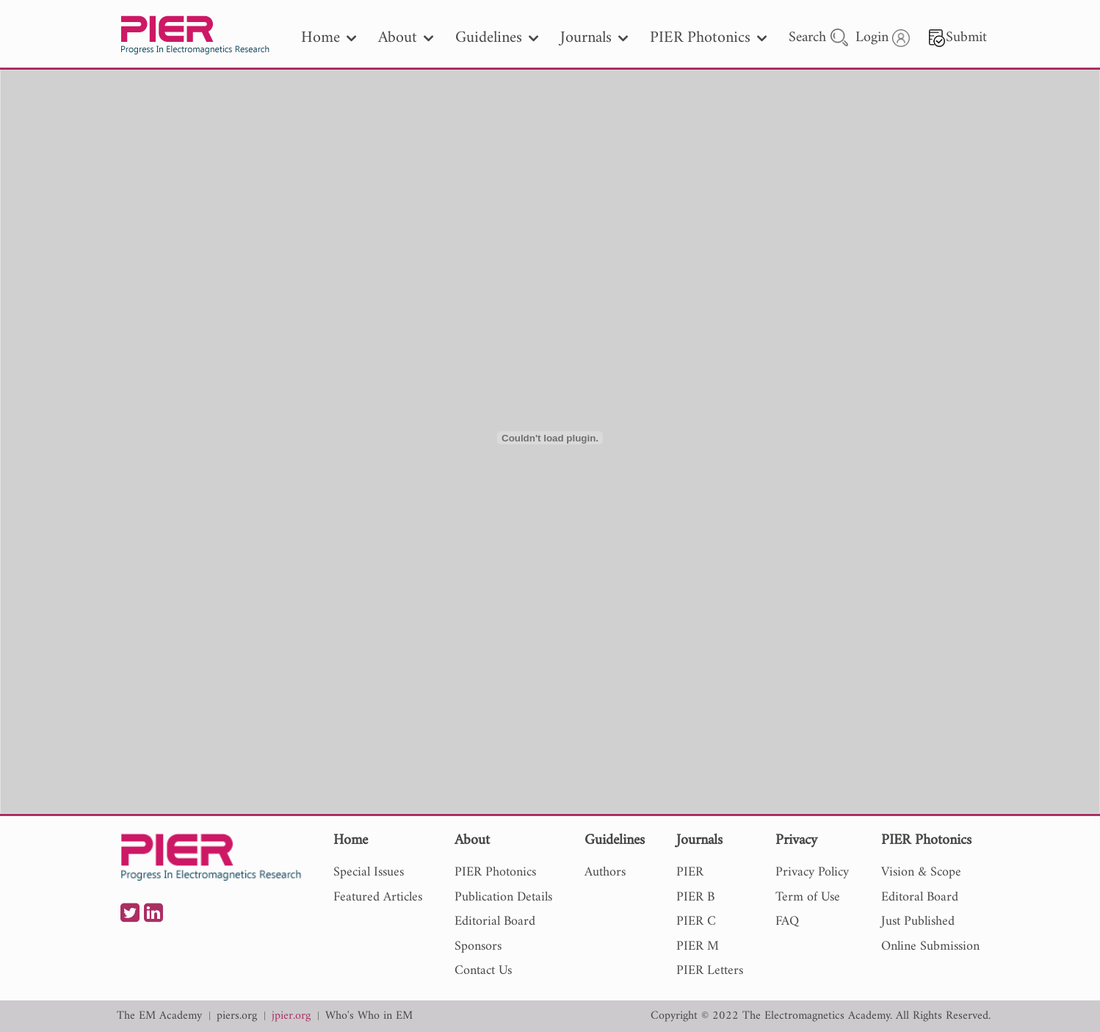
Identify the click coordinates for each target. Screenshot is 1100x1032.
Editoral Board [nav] (919, 897)
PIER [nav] (689, 872)
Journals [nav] (594, 38)
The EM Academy (159, 1016)
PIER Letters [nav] (709, 970)
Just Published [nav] (918, 921)
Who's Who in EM (369, 1016)
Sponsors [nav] (478, 946)
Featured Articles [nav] (377, 897)
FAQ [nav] (787, 921)
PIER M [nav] (697, 946)
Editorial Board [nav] (495, 921)
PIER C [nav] (696, 921)
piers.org (237, 1016)
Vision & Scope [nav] (921, 872)
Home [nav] (328, 38)
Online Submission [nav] (930, 946)
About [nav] (405, 38)
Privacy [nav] (796, 841)
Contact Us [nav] (483, 970)
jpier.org (291, 1016)
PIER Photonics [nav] (708, 38)
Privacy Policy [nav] (812, 872)
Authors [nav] (605, 872)
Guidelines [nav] (496, 38)
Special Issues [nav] (368, 872)
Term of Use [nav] (807, 897)
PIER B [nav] (695, 897)
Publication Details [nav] (503, 897)
